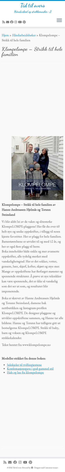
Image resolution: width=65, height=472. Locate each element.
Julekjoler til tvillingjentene (24, 365)
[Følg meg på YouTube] (20, 22)
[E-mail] (8, 22)
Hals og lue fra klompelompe (25, 372)
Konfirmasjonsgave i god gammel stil (30, 369)
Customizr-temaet (51, 467)
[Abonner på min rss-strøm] (4, 22)
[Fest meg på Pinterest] (25, 22)
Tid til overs (32, 5)
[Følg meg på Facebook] (12, 22)
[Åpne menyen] (59, 20)
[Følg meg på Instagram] (16, 22)
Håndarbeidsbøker (24, 35)
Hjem (5, 35)
